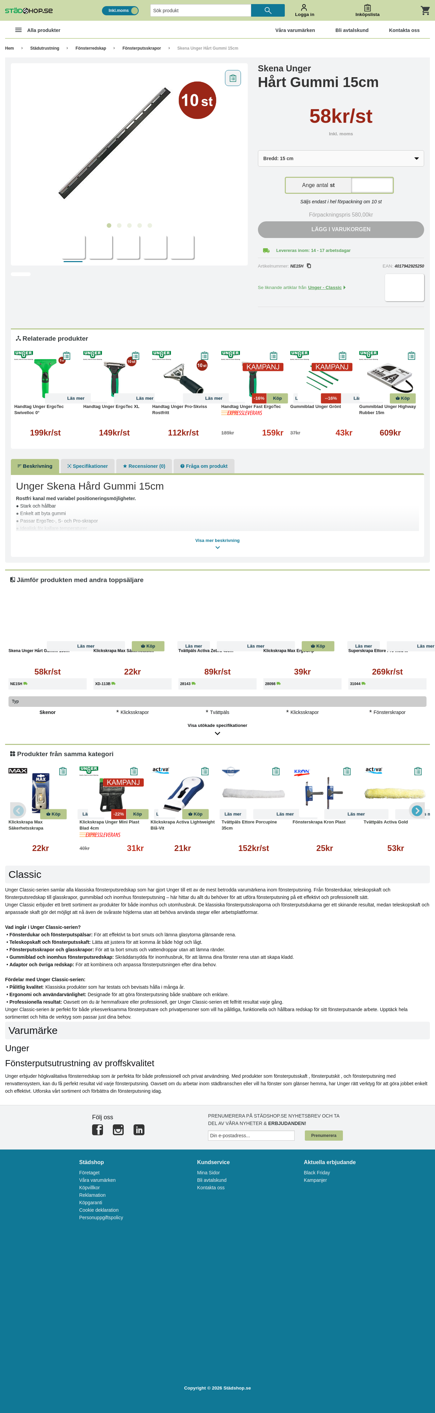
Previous (18, 810)
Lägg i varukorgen (340, 229)
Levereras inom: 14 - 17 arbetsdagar (313, 250)
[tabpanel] (129, 143)
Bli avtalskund (211, 1180)
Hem (9, 48)
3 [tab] (129, 225)
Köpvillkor (89, 1187)
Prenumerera (323, 1135)
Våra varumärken (97, 1180)
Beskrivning (35, 466)
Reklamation (92, 1195)
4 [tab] (139, 225)
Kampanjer (315, 1180)
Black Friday (317, 1172)
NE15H (300, 266)
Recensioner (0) (144, 466)
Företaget (89, 1172)
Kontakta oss (211, 1187)
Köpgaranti (90, 1202)
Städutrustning (44, 48)
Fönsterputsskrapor (141, 48)
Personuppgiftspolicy (101, 1217)
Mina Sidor (208, 1172)
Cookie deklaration (99, 1210)
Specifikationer (88, 466)
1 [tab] (108, 225)
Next (416, 810)
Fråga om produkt (203, 466)
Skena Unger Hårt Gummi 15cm (207, 48)
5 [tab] (149, 225)
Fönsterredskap (90, 48)
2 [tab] (119, 225)
